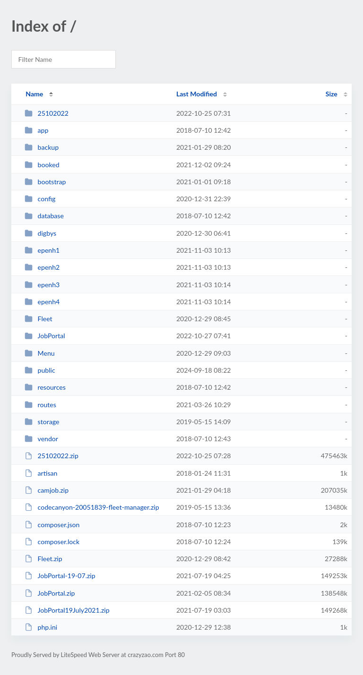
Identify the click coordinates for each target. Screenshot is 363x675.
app (36, 130)
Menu (39, 353)
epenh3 (42, 285)
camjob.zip (47, 490)
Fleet (38, 319)
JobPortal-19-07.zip (60, 576)
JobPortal (45, 336)
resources (45, 387)
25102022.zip (51, 456)
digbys (40, 233)
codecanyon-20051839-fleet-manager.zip (92, 507)
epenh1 (42, 250)
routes (40, 405)
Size (331, 94)
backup (42, 147)
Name (34, 94)
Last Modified (196, 94)
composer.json (52, 525)
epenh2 (42, 267)
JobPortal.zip (50, 593)
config (40, 199)
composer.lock (52, 542)
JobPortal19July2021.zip (67, 610)
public (40, 370)
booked (42, 165)
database (44, 216)
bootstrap (45, 182)
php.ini (41, 627)
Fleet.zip (43, 559)
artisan (41, 473)
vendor (41, 439)
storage (42, 422)
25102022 (47, 113)
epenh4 (42, 302)
